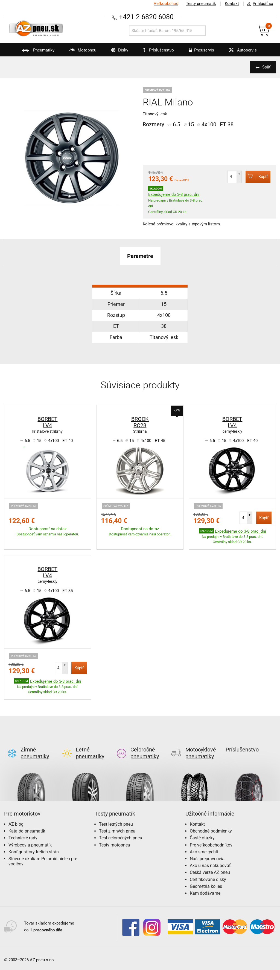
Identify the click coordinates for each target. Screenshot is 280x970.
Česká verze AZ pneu (210, 868)
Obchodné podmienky (211, 826)
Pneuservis (198, 52)
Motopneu (79, 52)
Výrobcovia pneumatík (30, 840)
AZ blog (16, 819)
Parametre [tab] (140, 256)
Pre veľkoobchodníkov (211, 840)
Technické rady (22, 833)
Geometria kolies (206, 882)
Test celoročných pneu (120, 833)
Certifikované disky (208, 875)
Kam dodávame (205, 888)
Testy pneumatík (201, 3)
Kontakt (232, 3)
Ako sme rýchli (204, 847)
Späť (266, 67)
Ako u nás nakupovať (210, 861)
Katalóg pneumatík (26, 826)
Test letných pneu (116, 819)
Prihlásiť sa (258, 4)
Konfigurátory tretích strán (33, 847)
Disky (116, 52)
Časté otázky (202, 833)
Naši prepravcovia (207, 854)
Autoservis (239, 52)
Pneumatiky (34, 52)
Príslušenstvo (158, 50)
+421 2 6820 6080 (146, 17)
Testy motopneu (114, 840)
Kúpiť (257, 176)
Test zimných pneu (117, 826)
